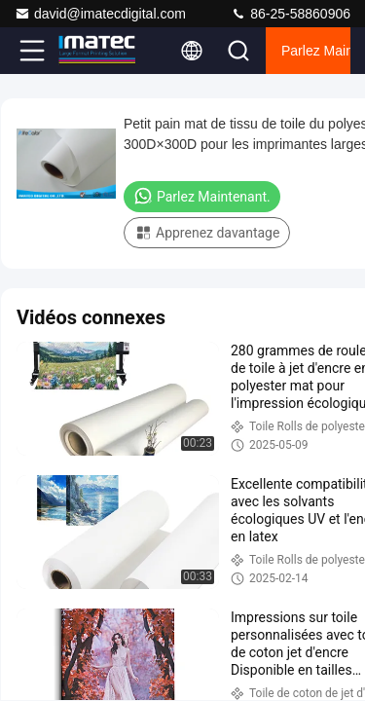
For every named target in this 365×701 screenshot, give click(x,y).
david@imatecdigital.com (100, 13)
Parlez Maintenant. (315, 50)
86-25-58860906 (290, 13)
